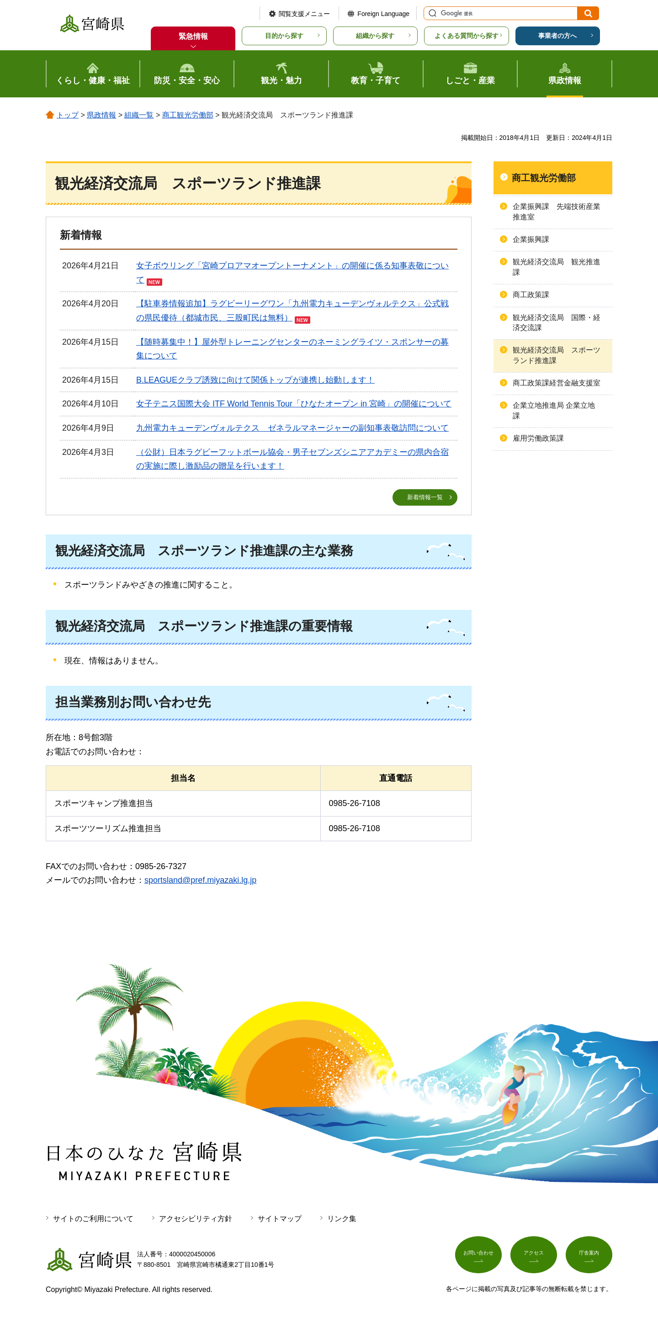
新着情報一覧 (425, 497)
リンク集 (341, 1219)
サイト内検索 (431, 13)
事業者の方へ (557, 35)
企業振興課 (531, 239)
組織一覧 (139, 115)
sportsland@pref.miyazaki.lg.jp (200, 881)
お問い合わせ (478, 1258)
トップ (68, 115)
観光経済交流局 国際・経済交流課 (556, 322)
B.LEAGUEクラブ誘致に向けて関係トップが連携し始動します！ (255, 379)
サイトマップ (280, 1219)
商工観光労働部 (187, 115)
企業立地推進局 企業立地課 (554, 410)
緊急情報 (193, 36)
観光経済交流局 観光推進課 (556, 267)
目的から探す (284, 35)
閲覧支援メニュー (304, 13)
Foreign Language (383, 13)
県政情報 (101, 115)
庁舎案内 (589, 1258)
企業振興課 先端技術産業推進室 (556, 211)
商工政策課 (531, 295)
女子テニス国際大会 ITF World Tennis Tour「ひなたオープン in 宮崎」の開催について (293, 403)
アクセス (534, 1258)
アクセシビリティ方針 (195, 1219)
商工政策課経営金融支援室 (556, 383)
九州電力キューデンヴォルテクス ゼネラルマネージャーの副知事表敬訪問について (292, 427)
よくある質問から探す (467, 35)
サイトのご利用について (93, 1219)
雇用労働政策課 (538, 438)
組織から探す (375, 35)
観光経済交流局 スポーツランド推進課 (556, 355)
